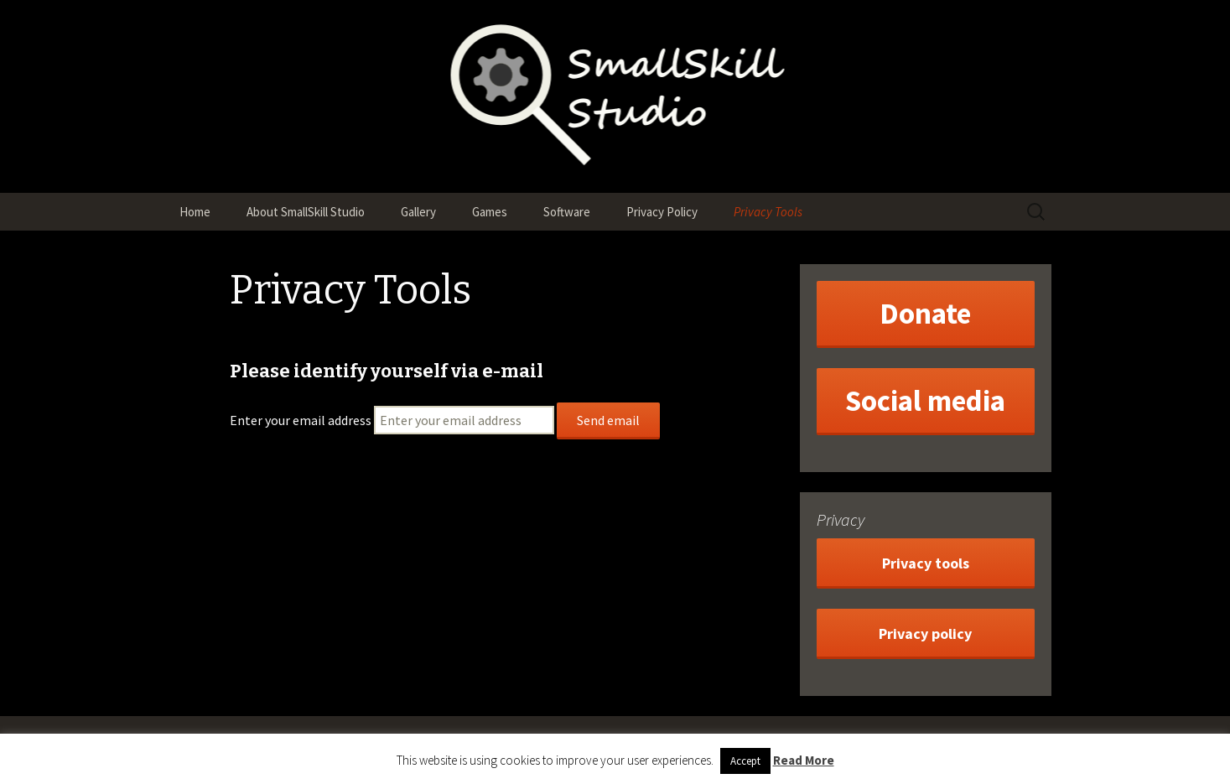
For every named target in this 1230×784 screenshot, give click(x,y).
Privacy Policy (662, 212)
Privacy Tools (768, 212)
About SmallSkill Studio (306, 212)
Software (566, 212)
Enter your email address (300, 420)
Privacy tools (925, 563)
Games (489, 212)
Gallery (418, 212)
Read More (803, 760)
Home (194, 212)
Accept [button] (745, 761)
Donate (925, 313)
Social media (925, 400)
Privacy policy (925, 633)
